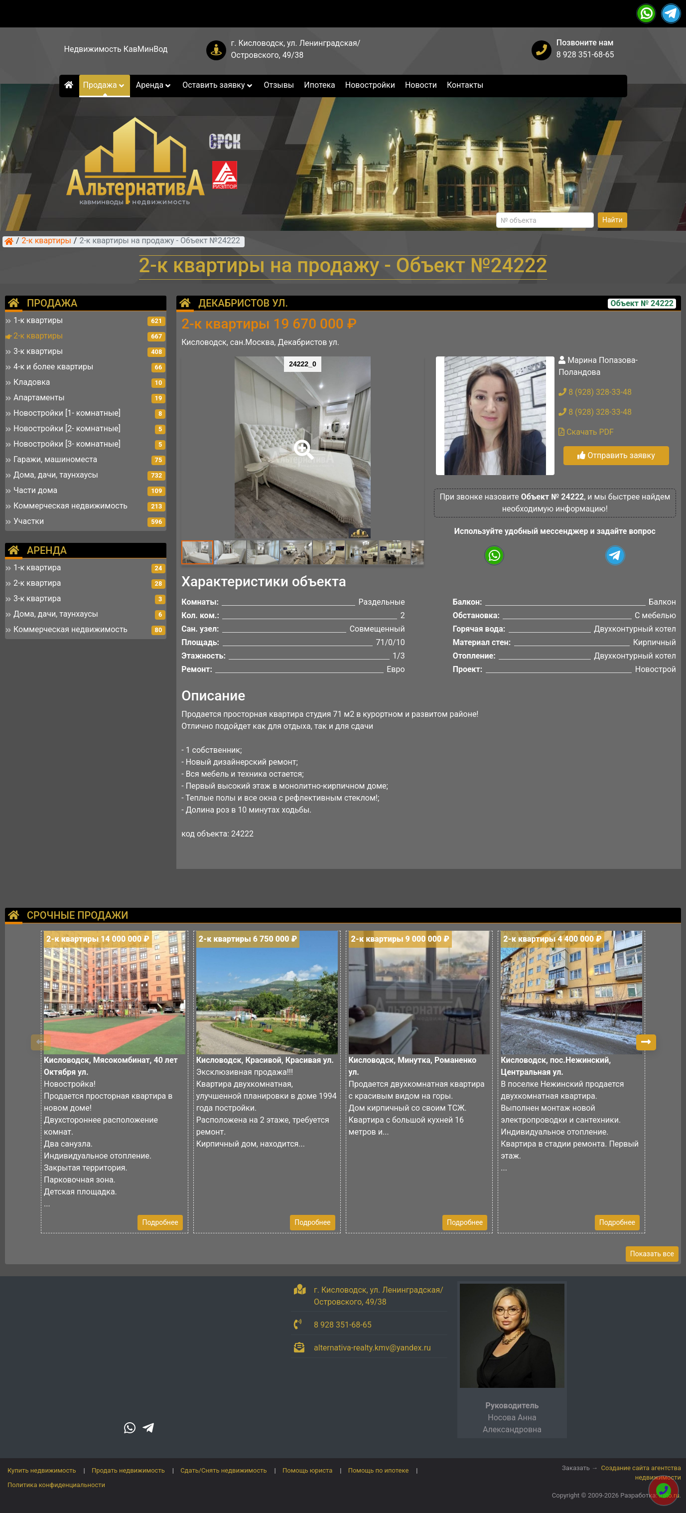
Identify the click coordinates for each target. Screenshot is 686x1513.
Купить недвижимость (41, 1470)
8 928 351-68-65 (585, 54)
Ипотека (319, 85)
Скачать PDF (586, 432)
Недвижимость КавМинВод (116, 49)
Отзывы (279, 85)
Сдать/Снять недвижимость (223, 1470)
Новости (421, 85)
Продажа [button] (104, 85)
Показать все (652, 1254)
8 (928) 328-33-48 (595, 392)
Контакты (465, 85)
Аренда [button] (154, 85)
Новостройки (370, 85)
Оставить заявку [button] (218, 85)
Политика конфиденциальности (56, 1485)
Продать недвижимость (128, 1470)
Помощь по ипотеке (378, 1470)
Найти (612, 220)
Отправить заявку (616, 455)
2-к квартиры (46, 241)
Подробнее (160, 1222)
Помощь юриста (307, 1470)
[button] (302, 443)
